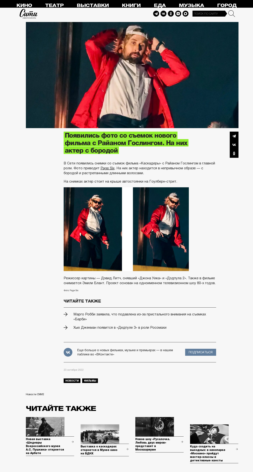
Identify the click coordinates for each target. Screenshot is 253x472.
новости (72, 380)
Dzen (178, 14)
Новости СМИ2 (35, 394)
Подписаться (201, 352)
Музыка (191, 5)
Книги (131, 5)
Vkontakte (163, 14)
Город (227, 5)
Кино (24, 5)
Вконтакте (234, 144)
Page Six (108, 168)
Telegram (156, 14)
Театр (54, 5)
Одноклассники (234, 153)
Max (185, 14)
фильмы (90, 380)
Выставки (93, 5)
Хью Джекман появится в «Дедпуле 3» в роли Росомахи (119, 327)
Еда (160, 5)
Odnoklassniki (171, 14)
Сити (29, 14)
